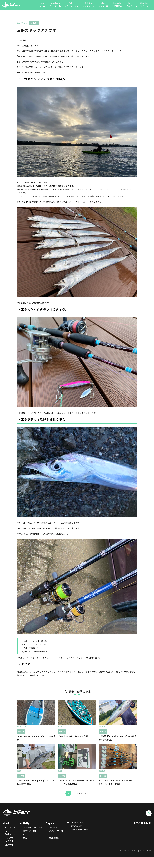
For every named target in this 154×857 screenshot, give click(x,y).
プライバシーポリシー (79, 831)
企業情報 (9, 841)
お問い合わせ (76, 825)
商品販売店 (54, 837)
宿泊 (25, 837)
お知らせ (53, 827)
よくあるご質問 (77, 822)
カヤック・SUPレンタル (32, 832)
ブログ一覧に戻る (80, 793)
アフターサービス (56, 832)
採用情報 (9, 844)
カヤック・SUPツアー (32, 827)
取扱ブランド (11, 834)
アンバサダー (11, 837)
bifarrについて (10, 829)
